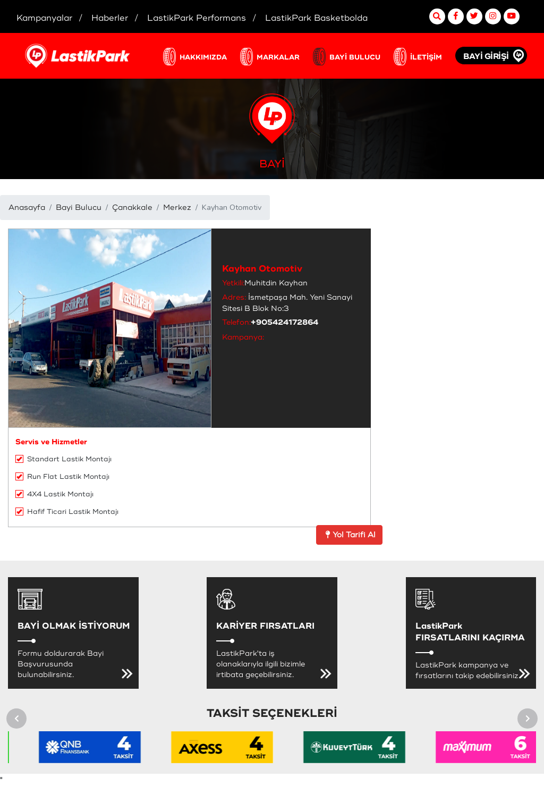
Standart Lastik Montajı (63, 459)
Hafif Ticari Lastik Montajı (66, 512)
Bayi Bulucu (78, 207)
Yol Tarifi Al (349, 534)
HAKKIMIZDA (203, 57)
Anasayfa (26, 207)
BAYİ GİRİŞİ (486, 57)
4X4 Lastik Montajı (54, 494)
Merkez (177, 207)
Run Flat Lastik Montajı (62, 476)
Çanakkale (132, 207)
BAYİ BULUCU (354, 57)
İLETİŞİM (426, 57)
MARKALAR (278, 57)
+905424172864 (284, 322)
